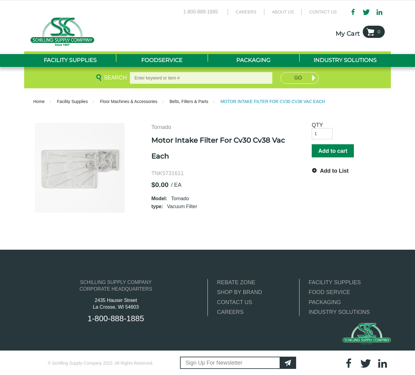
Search (114, 78)
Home (39, 101)
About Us (283, 11)
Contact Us (323, 11)
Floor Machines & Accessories (128, 101)
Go (298, 77)
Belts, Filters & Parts (189, 101)
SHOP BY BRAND (239, 292)
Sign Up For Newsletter (213, 363)
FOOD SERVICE (329, 292)
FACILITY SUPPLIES (335, 282)
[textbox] (201, 78)
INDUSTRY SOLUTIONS (339, 312)
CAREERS (230, 312)
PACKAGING (325, 302)
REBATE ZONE (236, 282)
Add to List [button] (334, 171)
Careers (246, 11)
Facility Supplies (72, 101)
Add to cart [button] (332, 151)
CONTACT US (234, 302)
